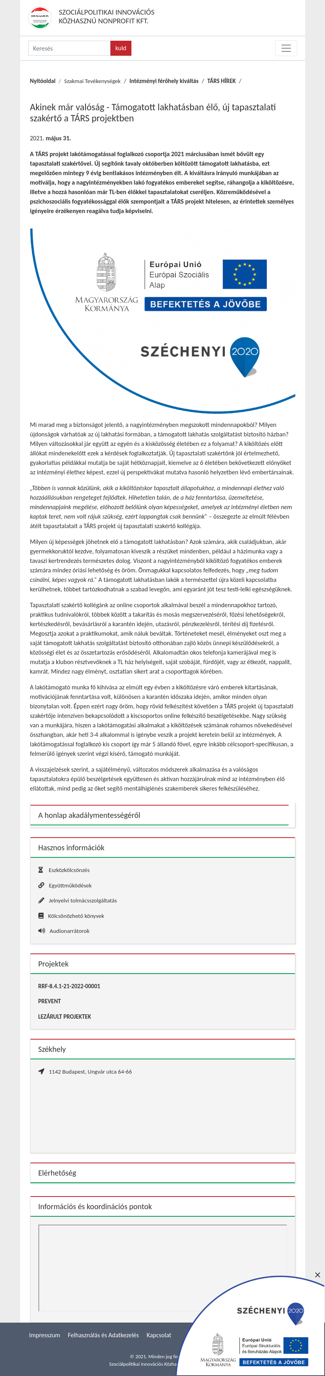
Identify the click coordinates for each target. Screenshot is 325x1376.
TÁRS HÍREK (221, 81)
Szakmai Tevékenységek (92, 81)
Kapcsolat (158, 1335)
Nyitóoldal (43, 81)
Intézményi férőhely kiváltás (163, 81)
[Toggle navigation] (286, 48)
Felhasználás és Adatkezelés (103, 1335)
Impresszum (44, 1335)
